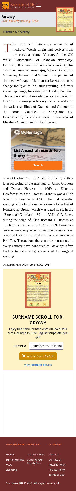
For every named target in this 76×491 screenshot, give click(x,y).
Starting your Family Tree (35, 461)
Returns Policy (57, 464)
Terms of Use (56, 474)
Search (38, 165)
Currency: (19, 346)
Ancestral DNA (35, 454)
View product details (38, 365)
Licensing (11, 469)
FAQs (9, 464)
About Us (54, 454)
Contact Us (55, 459)
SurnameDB (14, 483)
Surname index (15, 459)
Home (7, 32)
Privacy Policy (57, 469)
